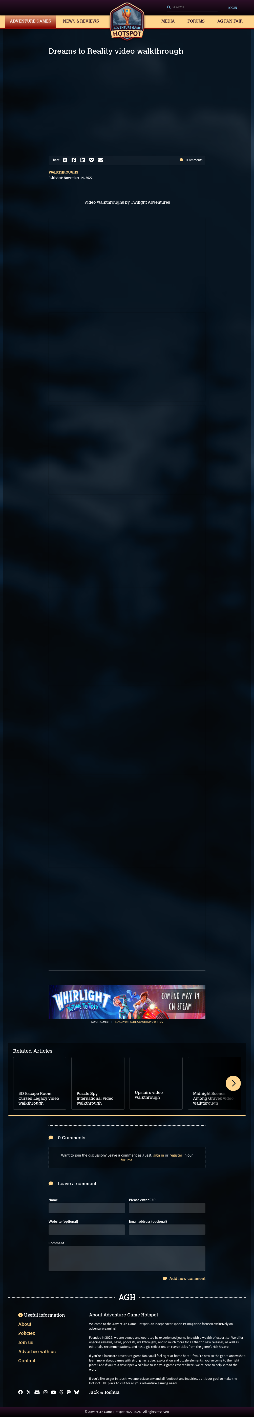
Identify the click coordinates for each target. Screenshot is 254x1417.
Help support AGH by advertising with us (138, 1022)
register (176, 1155)
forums (126, 1160)
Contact (26, 1361)
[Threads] (61, 1392)
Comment (56, 1243)
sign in (158, 1155)
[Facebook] (20, 1392)
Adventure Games (30, 21)
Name (53, 1200)
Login (232, 7)
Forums (196, 21)
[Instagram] (46, 1392)
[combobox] (192, 7)
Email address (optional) (148, 1221)
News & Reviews (81, 21)
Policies (26, 1333)
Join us (25, 1342)
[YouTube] (53, 1392)
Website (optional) (63, 1221)
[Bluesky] (76, 1392)
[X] (28, 1392)
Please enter (142, 1200)
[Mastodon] (69, 1392)
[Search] (192, 7)
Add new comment (184, 1278)
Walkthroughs (63, 172)
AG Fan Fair (230, 21)
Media (168, 21)
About (24, 1324)
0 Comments (191, 160)
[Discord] (37, 1392)
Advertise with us (37, 1351)
